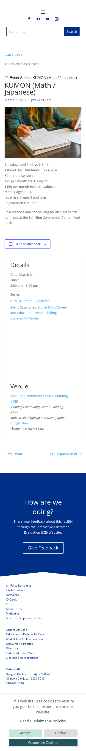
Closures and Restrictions (22, 658)
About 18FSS (14, 609)
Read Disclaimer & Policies (43, 721)
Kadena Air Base (16, 630)
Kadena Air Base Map (19, 653)
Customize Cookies (43, 742)
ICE (8, 604)
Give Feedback (43, 548)
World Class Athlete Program (24, 639)
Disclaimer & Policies (19, 644)
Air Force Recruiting (18, 585)
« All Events (13, 55)
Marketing (12, 613)
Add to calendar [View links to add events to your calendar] (28, 244)
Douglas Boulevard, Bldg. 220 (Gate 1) (30, 674)
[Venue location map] (43, 354)
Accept (25, 733)
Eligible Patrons (16, 590)
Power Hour (13, 453)
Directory (12, 648)
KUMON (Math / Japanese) (30, 301)
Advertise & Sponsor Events (23, 618)
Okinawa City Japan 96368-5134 (26, 678)
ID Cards (11, 599)
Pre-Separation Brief (65, 453)
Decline (61, 733)
